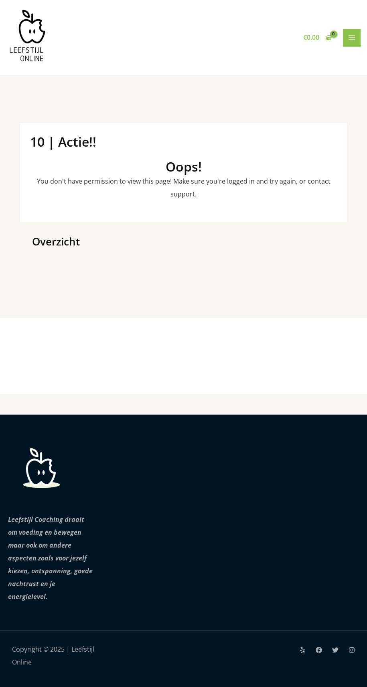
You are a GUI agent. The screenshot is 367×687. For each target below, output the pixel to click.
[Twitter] (335, 650)
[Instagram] (352, 650)
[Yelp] (302, 650)
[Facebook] (319, 650)
